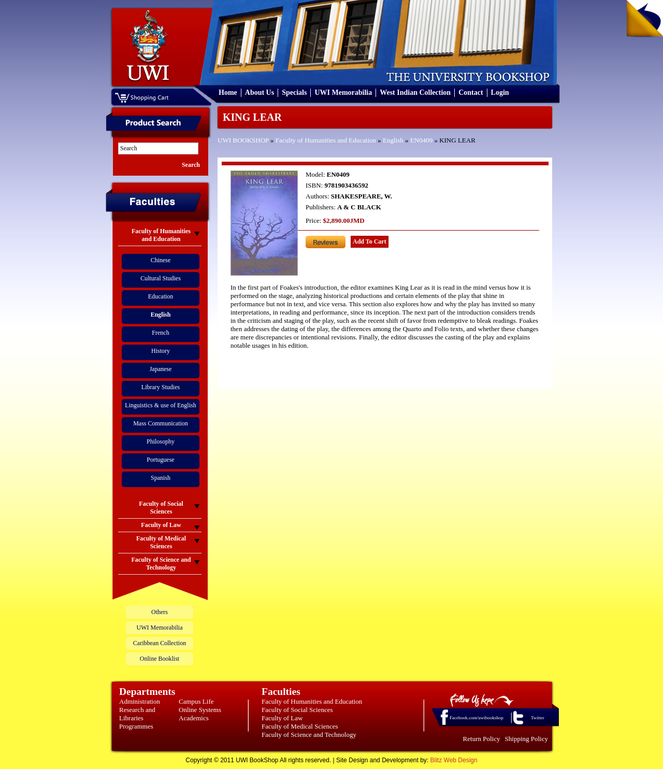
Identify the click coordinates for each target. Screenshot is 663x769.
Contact (470, 92)
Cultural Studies (160, 278)
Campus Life (196, 701)
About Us (259, 92)
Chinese (161, 260)
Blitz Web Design (454, 760)
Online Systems (200, 710)
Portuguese (160, 459)
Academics (194, 718)
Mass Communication (160, 423)
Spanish (160, 477)
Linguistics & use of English (160, 405)
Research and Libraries (137, 714)
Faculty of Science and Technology (309, 734)
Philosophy (161, 441)
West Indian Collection (415, 92)
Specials (294, 92)
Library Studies (160, 387)
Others (159, 612)
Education (161, 296)
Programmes (136, 726)
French (160, 332)
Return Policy (481, 739)
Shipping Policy (526, 739)
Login (500, 92)
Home (228, 92)
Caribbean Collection (159, 643)
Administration (139, 701)
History (160, 350)
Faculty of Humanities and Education (326, 140)
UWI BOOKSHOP (243, 140)
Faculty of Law (282, 718)
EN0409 (421, 140)
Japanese (161, 369)
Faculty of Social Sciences (297, 710)
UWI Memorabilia (343, 92)
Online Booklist (159, 658)
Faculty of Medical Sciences (300, 726)
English (393, 140)
